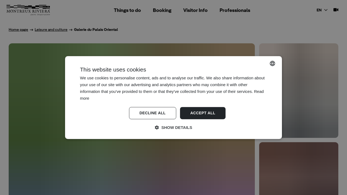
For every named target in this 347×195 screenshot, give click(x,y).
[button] (173, 128)
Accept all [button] (202, 113)
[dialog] (173, 97)
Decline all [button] (153, 113)
